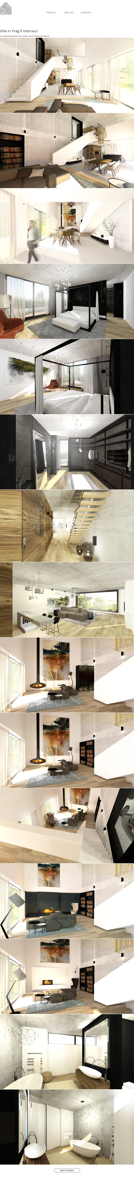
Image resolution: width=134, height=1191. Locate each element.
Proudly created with (50, 1188)
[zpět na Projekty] (67, 1170)
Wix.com (62, 1188)
